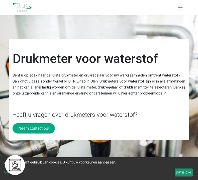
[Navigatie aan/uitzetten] (180, 7)
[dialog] (99, 168)
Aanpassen (13, 172)
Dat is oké (183, 172)
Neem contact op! (33, 128)
